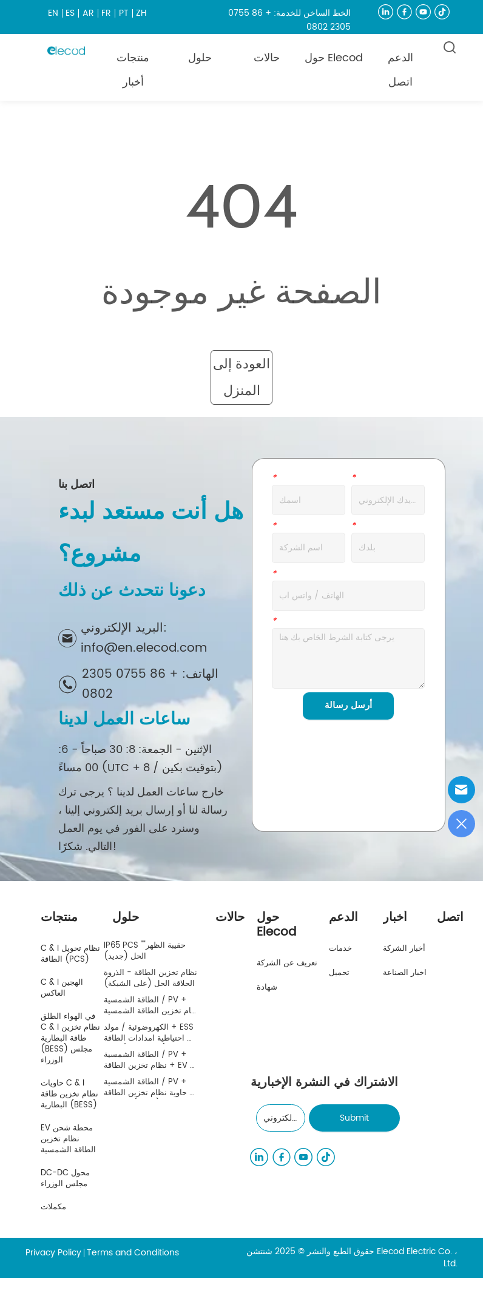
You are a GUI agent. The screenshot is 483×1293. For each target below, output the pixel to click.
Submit (354, 1118)
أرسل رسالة (348, 705)
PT (124, 13)
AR (88, 13)
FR (106, 13)
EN (53, 13)
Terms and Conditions (133, 1253)
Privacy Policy (53, 1253)
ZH (141, 13)
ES (70, 13)
